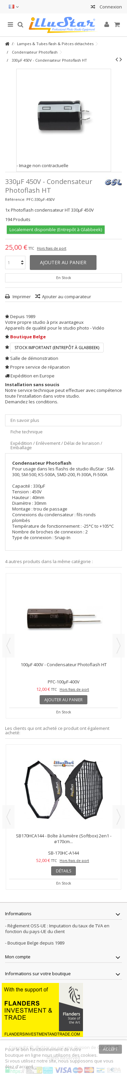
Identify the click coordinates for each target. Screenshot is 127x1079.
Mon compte (17, 957)
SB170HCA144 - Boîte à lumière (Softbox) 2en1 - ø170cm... (63, 838)
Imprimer (21, 297)
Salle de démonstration (34, 358)
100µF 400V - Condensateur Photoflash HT (64, 664)
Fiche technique (26, 432)
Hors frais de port (51, 248)
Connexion (110, 7)
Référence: (15, 199)
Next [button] (118, 645)
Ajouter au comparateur (66, 297)
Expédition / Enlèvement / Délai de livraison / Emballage (56, 445)
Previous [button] (8, 645)
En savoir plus (24, 420)
